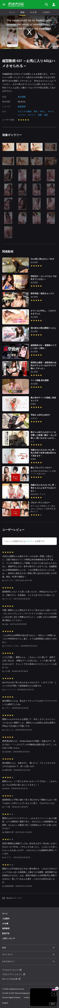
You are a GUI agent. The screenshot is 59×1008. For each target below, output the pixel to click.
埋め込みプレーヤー (12, 898)
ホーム (12, 12)
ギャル (51, 111)
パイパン (22, 115)
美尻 (46, 115)
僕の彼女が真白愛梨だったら (43, 328)
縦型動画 (22, 106)
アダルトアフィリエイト (13, 974)
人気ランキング (8, 938)
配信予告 (5, 933)
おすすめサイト (28, 961)
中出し (43, 111)
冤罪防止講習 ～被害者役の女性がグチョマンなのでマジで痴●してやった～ (43, 365)
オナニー (32, 115)
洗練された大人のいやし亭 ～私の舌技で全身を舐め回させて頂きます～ (43, 453)
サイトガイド (28, 954)
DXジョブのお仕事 (11, 979)
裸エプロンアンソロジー (41, 468)
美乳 (36, 111)
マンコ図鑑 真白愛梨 (40, 380)
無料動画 (5, 928)
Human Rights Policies (11, 997)
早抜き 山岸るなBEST (40, 415)
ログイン (30, 541)
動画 (22, 12)
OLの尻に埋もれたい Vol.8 (42, 259)
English (5, 1003)
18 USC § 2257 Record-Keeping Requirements (21, 993)
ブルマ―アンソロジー (40, 502)
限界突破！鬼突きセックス (42, 293)
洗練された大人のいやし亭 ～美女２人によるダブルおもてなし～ (43, 488)
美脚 (40, 115)
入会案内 (46, 12)
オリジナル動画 (24, 111)
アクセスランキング (11, 970)
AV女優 (33, 12)
